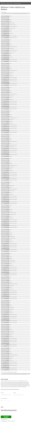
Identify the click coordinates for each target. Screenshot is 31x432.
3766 (25, 373)
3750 (2, 373)
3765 (23, 373)
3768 (28, 373)
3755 (9, 373)
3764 (22, 373)
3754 (8, 373)
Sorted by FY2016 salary (9, 3)
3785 (22, 13)
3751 (4, 373)
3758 (13, 373)
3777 (11, 13)
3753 (6, 373)
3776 (10, 13)
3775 (8, 13)
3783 (19, 13)
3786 (24, 13)
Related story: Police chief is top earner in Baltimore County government (10, 389)
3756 (11, 373)
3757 (12, 373)
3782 (18, 13)
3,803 (29, 13)
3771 (2, 13)
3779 (14, 13)
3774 (7, 13)
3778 (12, 13)
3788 (27, 13)
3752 (5, 373)
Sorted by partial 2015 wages (17, 3)
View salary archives (6, 417)
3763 (21, 373)
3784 (21, 13)
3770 (1, 13)
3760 (16, 373)
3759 (15, 373)
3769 (29, 373)
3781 (17, 13)
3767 (26, 373)
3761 (18, 373)
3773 (5, 13)
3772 (4, 13)
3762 (19, 373)
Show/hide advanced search (9, 410)
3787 (25, 13)
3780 (15, 13)
